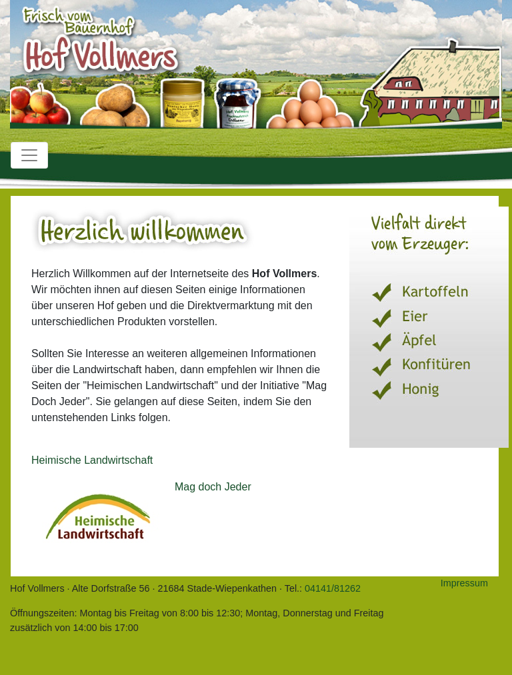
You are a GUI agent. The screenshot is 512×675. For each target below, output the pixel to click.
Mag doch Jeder (213, 486)
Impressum (464, 583)
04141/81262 (333, 588)
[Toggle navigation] (29, 155)
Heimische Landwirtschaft (92, 460)
